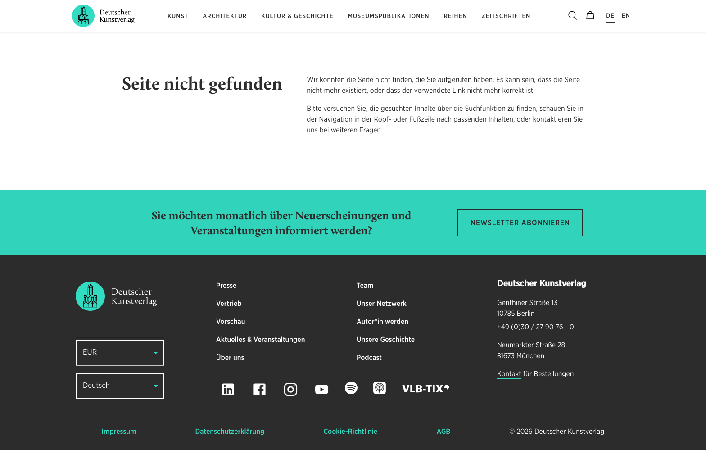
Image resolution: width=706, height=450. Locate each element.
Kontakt (509, 374)
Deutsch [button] (96, 386)
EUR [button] (90, 352)
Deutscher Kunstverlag (569, 432)
